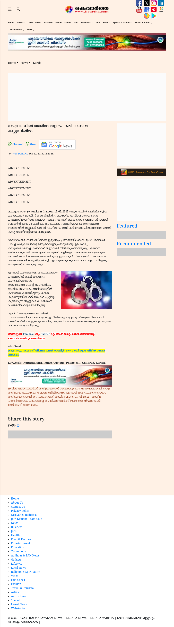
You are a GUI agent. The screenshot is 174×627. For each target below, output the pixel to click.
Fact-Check (18, 580)
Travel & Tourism (22, 588)
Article (15, 592)
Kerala (67, 22)
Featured (127, 226)
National (48, 22)
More (29, 29)
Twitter (45, 333)
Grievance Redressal (24, 515)
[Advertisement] (87, 97)
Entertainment (142, 22)
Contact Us (18, 507)
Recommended (134, 244)
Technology (18, 551)
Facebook (28, 333)
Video (15, 576)
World (58, 22)
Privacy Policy (20, 511)
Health (106, 22)
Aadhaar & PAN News (25, 555)
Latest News (34, 22)
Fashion (16, 584)
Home (11, 22)
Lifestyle (16, 564)
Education (17, 547)
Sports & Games (121, 22)
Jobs (97, 22)
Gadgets (16, 560)
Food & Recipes (21, 539)
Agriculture (18, 596)
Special (15, 600)
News (20, 22)
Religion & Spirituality (25, 572)
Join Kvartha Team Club (26, 519)
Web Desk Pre (20, 153)
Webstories (18, 608)
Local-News (16, 29)
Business (86, 22)
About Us (17, 503)
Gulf (76, 22)
